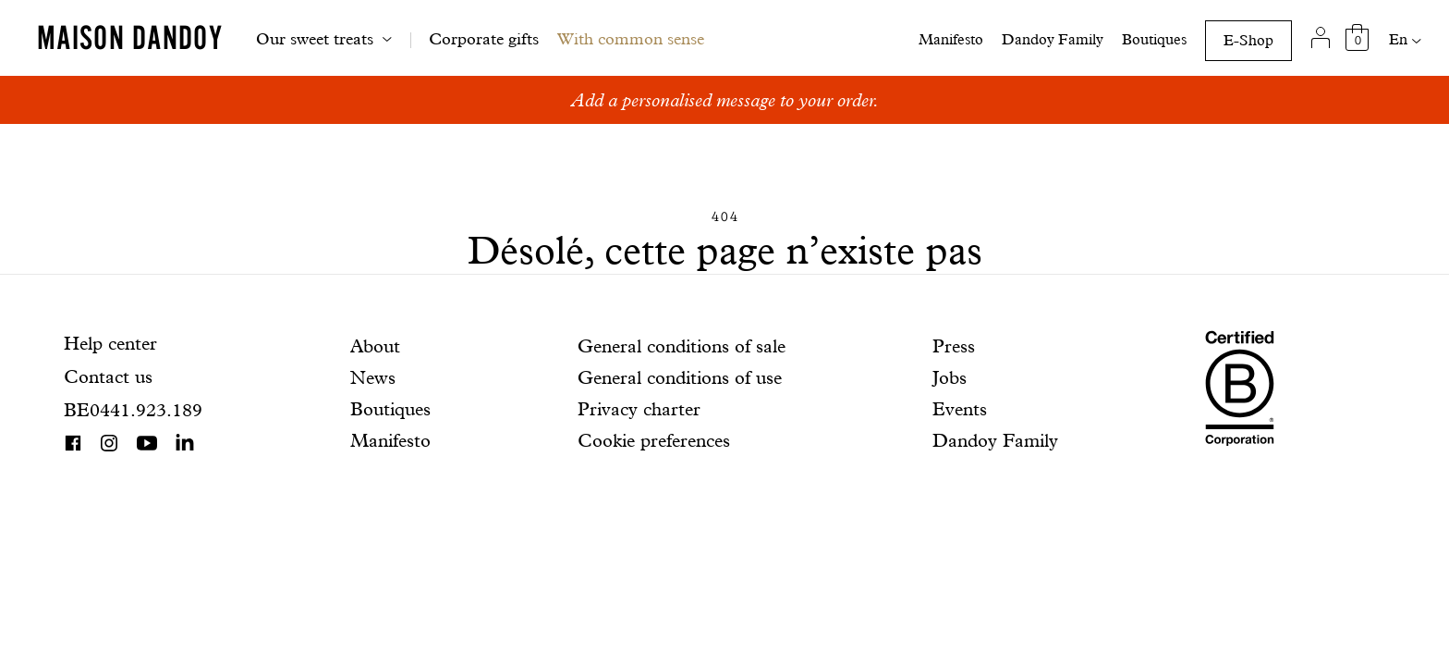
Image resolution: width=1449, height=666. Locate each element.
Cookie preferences (654, 440)
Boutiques (1154, 39)
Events (959, 409)
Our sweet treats (314, 38)
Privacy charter (639, 409)
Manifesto (951, 39)
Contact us (108, 376)
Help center (110, 343)
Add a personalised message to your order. (725, 100)
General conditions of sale (681, 346)
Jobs (949, 377)
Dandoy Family (1052, 39)
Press (953, 346)
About (375, 346)
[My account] (1320, 38)
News (373, 377)
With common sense (630, 38)
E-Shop (1248, 40)
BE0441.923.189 (133, 410)
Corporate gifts (484, 38)
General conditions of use (680, 377)
